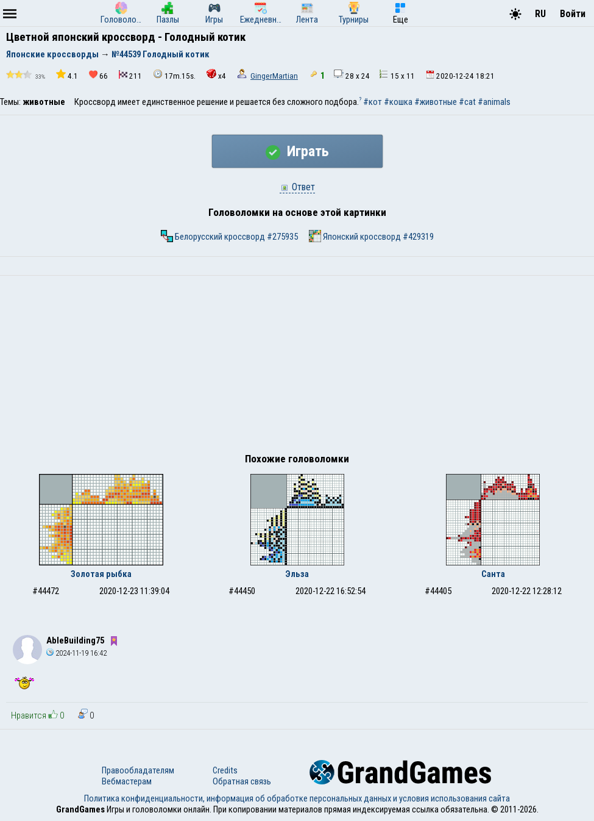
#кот (372, 101)
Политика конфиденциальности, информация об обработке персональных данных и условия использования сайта (297, 798)
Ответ (297, 187)
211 (130, 75)
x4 (216, 75)
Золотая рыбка (101, 573)
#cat (467, 101)
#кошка (398, 101)
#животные (435, 101)
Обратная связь (242, 781)
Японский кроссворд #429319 (371, 236)
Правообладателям (138, 770)
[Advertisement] (297, 367)
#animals (494, 101)
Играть (297, 151)
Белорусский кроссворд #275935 (229, 236)
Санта (493, 573)
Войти (572, 14)
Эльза (297, 573)
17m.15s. (174, 75)
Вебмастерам (127, 781)
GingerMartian (274, 76)
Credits (225, 770)
